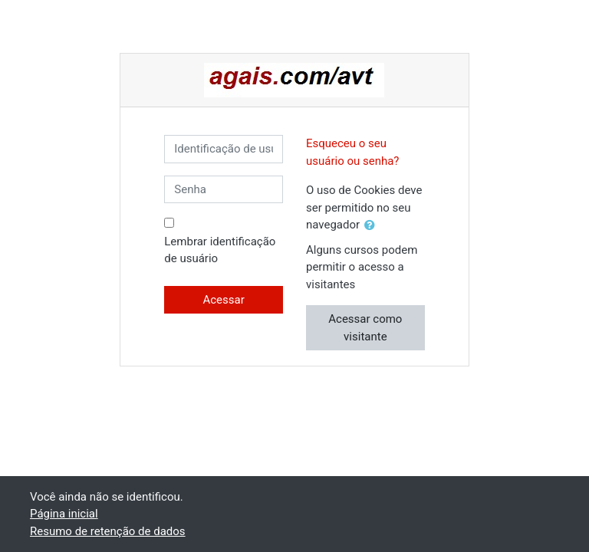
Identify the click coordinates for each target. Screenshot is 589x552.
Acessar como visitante (365, 327)
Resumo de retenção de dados (108, 531)
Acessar (223, 300)
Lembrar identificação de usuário (219, 250)
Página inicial (64, 514)
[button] (373, 225)
